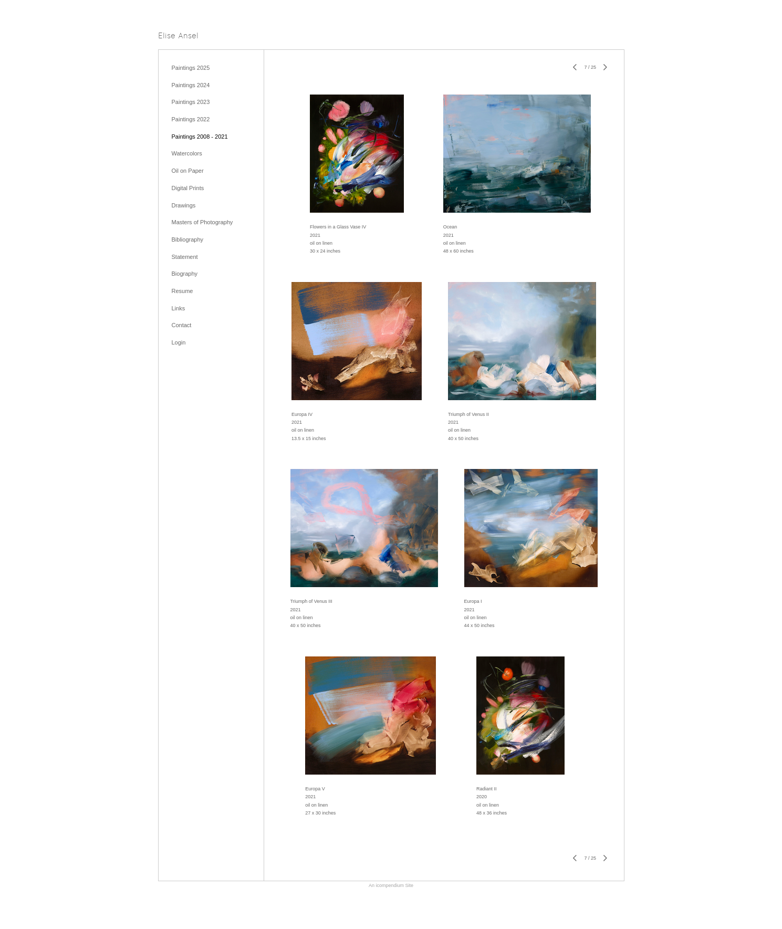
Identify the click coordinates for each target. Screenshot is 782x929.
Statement (185, 257)
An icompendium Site (391, 885)
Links (178, 308)
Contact (182, 325)
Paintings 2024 (191, 85)
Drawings (184, 205)
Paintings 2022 (191, 119)
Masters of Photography (202, 222)
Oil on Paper (188, 171)
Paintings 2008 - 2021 (200, 136)
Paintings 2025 (191, 68)
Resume (182, 291)
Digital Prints (188, 188)
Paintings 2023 (191, 102)
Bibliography (188, 239)
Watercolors (187, 153)
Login (179, 342)
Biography (185, 273)
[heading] (178, 36)
